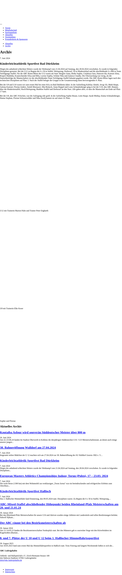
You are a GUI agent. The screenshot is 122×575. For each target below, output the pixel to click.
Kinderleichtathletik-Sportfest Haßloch (25, 491)
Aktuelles (9, 35)
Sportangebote (11, 32)
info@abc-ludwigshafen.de (11, 560)
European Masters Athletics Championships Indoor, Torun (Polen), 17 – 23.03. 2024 (54, 475)
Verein (7, 28)
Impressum (9, 569)
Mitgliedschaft (11, 30)
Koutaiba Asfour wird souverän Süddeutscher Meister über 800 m (43, 432)
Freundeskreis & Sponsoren (16, 39)
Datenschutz (10, 572)
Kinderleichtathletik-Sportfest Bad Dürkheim (29, 460)
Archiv (8, 46)
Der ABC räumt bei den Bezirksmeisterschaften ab (33, 522)
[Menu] (1, 24)
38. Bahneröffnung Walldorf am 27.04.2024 (28, 447)
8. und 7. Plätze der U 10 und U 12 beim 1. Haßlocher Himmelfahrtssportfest (49, 538)
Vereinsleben (10, 37)
